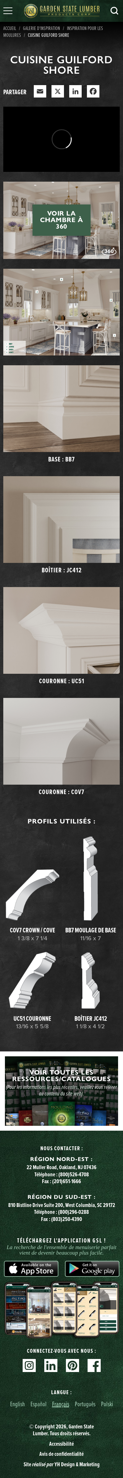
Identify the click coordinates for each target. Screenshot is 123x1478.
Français (60, 1403)
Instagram (29, 1365)
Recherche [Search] (114, 11)
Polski (107, 1403)
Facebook (94, 1365)
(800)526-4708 (73, 1174)
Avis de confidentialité (61, 1454)
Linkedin (50, 1365)
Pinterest (72, 1365)
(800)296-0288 (73, 1212)
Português (85, 1403)
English (17, 1403)
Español (39, 1403)
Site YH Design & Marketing (62, 1464)
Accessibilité (61, 1444)
